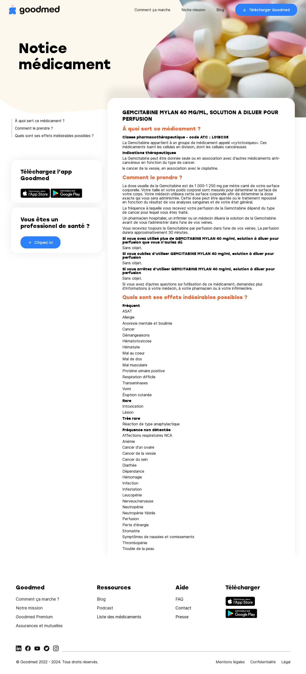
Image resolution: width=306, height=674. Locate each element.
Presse (181, 616)
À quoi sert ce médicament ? (39, 121)
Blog (220, 9)
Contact (183, 607)
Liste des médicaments (119, 616)
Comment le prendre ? (34, 128)
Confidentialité (263, 662)
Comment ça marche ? (37, 599)
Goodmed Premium (34, 616)
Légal (285, 662)
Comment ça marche (152, 9)
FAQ (179, 599)
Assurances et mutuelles (39, 625)
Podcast (105, 607)
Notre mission (193, 9)
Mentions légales (230, 662)
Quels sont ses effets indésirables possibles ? (54, 136)
